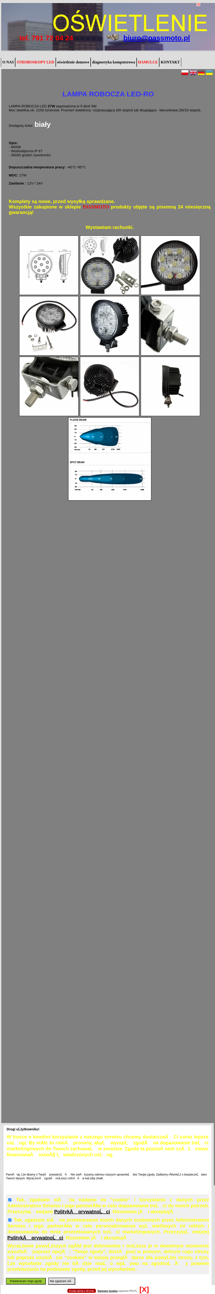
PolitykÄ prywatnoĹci (82, 1211)
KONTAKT (170, 62)
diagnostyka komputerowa (113, 62)
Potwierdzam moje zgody (26, 1281)
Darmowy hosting (107, 1291)
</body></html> (107, 23)
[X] (144, 1289)
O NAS (8, 62)
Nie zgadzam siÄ (62, 1281)
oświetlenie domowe (73, 62)
